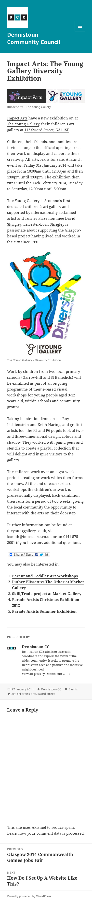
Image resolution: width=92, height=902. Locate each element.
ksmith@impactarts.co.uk (29, 536)
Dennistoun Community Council (33, 38)
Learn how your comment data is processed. (46, 833)
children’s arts (26, 694)
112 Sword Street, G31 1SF (46, 129)
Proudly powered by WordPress (29, 896)
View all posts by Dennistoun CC (44, 674)
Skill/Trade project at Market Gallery (46, 593)
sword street (46, 694)
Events (73, 689)
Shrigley (57, 224)
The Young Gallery (23, 123)
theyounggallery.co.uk (26, 530)
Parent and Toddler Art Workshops (45, 575)
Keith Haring (49, 424)
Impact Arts (17, 118)
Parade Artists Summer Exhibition (44, 611)
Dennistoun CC (51, 689)
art (13, 694)
